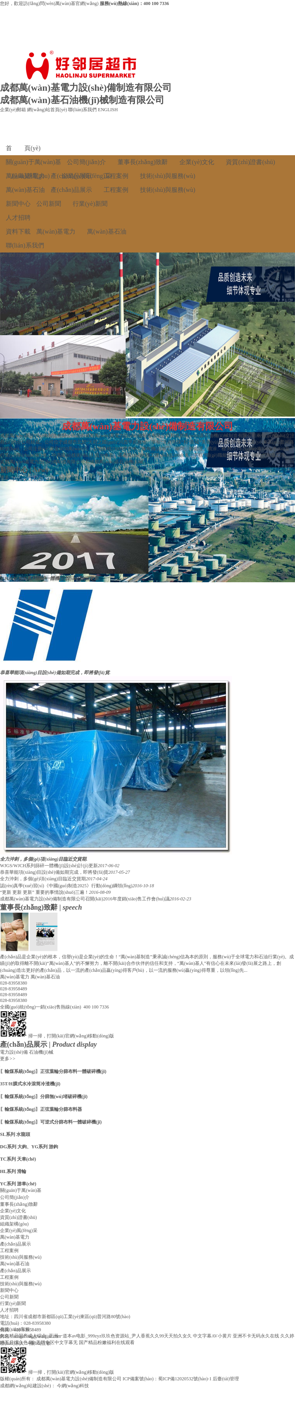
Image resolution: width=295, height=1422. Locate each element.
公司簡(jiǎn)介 (86, 162)
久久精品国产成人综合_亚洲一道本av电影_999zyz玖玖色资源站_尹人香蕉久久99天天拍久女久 (96, 1336)
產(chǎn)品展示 (71, 176)
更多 (7, 331)
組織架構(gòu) (14, 1224)
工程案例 (116, 176)
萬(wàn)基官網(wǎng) (77, 3)
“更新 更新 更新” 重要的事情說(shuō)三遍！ (44, 892)
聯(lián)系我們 (82, 109)
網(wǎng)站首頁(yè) (47, 109)
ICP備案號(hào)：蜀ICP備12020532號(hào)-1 (167, 1378)
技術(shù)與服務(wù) (167, 176)
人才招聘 (18, 217)
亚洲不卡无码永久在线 (256, 1336)
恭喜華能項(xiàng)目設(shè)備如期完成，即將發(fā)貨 (54, 872)
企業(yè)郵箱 (13, 109)
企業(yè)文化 (196, 162)
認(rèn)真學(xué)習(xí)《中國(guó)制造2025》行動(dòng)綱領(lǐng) (66, 885)
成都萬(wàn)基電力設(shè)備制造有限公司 (78, 1378)
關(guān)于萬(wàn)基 (33, 162)
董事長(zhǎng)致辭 (143, 162)
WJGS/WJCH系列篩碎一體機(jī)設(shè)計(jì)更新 (49, 865)
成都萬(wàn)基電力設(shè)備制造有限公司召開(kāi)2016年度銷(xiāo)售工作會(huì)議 (85, 899)
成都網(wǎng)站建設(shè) (25, 1385)
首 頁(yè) (23, 148)
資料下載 (18, 231)
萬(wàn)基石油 (25, 189)
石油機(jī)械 (41, 1052)
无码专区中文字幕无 (57, 1342)
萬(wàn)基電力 (25, 176)
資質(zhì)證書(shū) (250, 162)
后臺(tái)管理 (226, 1378)
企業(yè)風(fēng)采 (19, 1230)
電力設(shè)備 (14, 1052)
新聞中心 (18, 203)
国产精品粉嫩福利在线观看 (107, 1342)
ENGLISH (108, 109)
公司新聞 (48, 203)
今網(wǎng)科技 (73, 1385)
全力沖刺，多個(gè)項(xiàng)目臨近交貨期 (43, 878)
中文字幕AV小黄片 (212, 1336)
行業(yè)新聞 (90, 203)
